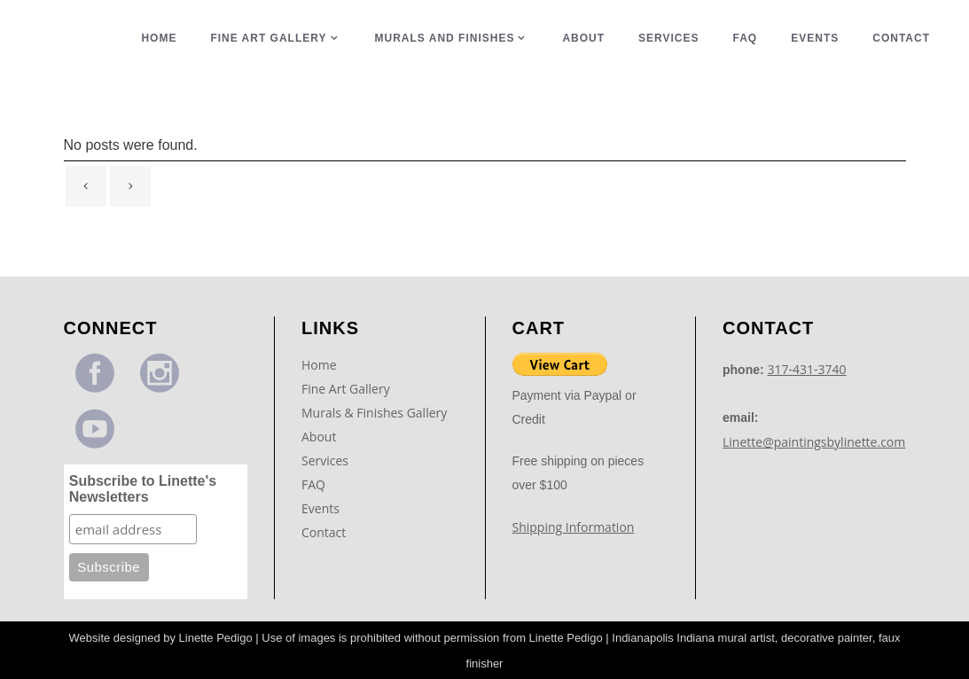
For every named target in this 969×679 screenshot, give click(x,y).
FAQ (313, 484)
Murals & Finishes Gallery (374, 412)
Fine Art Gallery (345, 388)
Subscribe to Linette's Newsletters (143, 488)
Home (319, 364)
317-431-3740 (807, 369)
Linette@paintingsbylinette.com (814, 441)
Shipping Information (573, 527)
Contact (323, 532)
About (318, 436)
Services (324, 460)
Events (320, 508)
